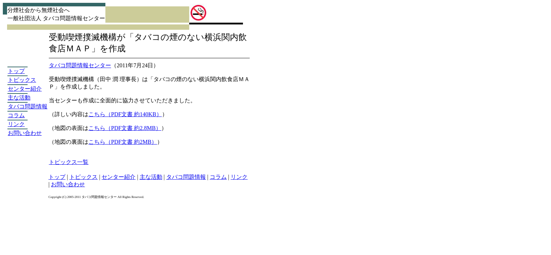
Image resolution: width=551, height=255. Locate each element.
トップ (16, 71)
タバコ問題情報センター (80, 65)
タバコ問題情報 (27, 106)
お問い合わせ (25, 133)
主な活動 (19, 98)
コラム (16, 115)
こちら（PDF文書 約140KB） (125, 114)
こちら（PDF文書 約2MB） (122, 142)
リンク (16, 124)
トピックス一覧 (68, 162)
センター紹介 (25, 89)
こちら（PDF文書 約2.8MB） (124, 128)
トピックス (22, 80)
